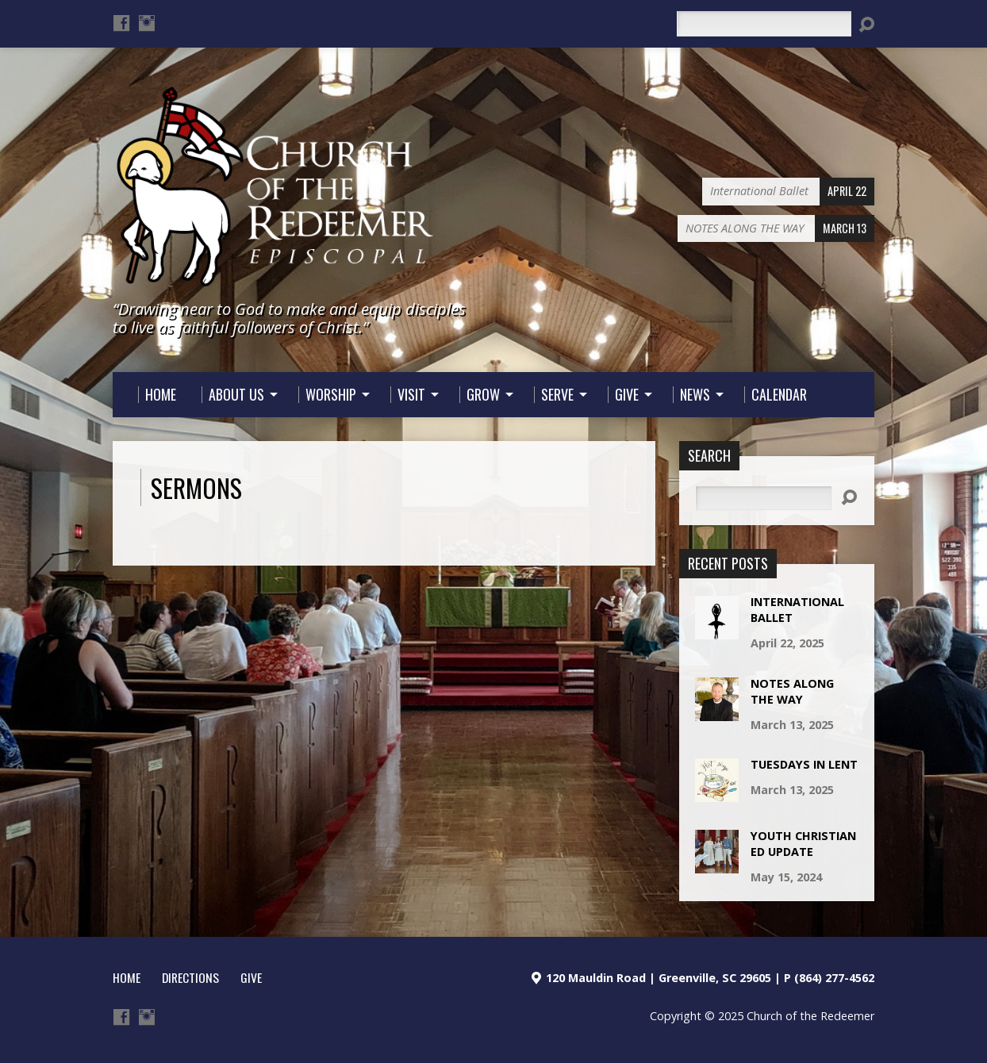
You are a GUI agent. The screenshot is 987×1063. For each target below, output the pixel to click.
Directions (190, 977)
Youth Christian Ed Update (803, 843)
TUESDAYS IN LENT (804, 764)
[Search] (764, 23)
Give (251, 977)
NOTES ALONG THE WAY (792, 691)
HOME (126, 977)
